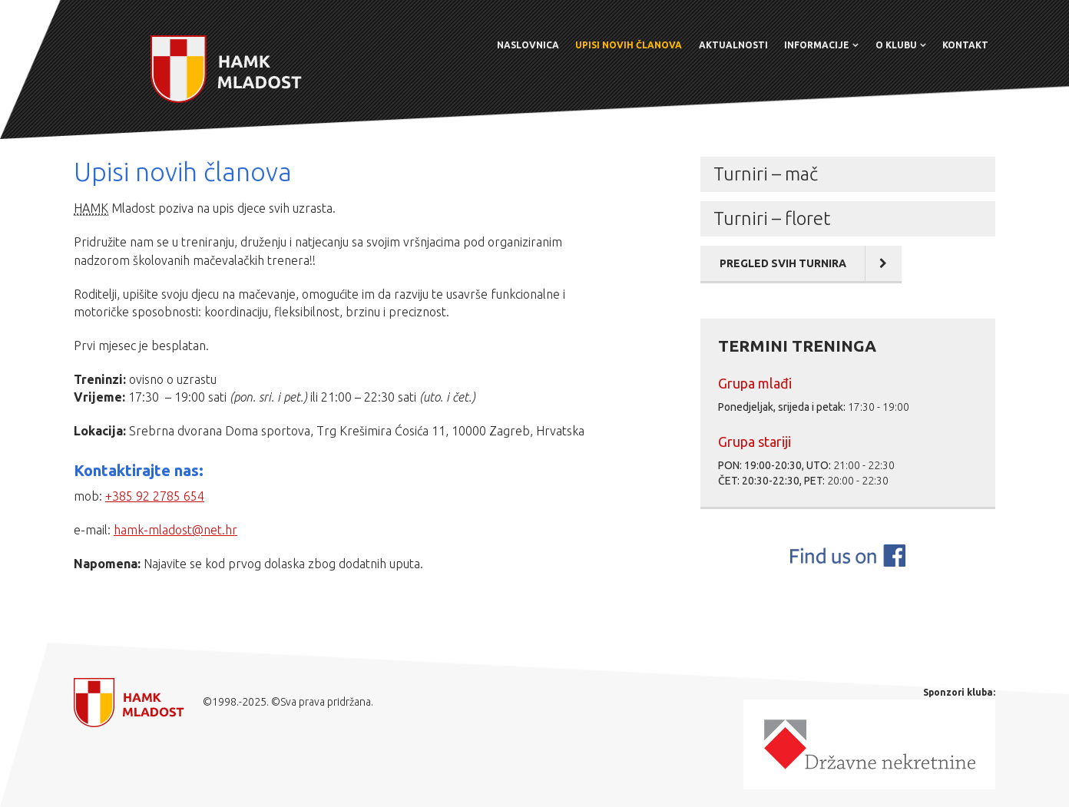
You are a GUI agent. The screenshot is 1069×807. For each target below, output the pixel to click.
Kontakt (965, 45)
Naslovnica (528, 45)
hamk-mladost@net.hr (175, 530)
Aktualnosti (733, 45)
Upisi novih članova (628, 45)
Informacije (816, 45)
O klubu (896, 45)
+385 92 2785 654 (154, 496)
